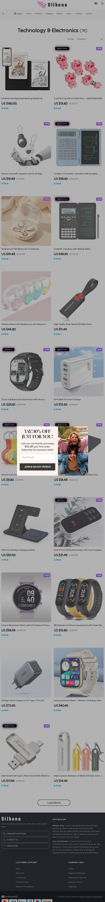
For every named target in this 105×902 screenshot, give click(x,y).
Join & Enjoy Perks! (37, 466)
